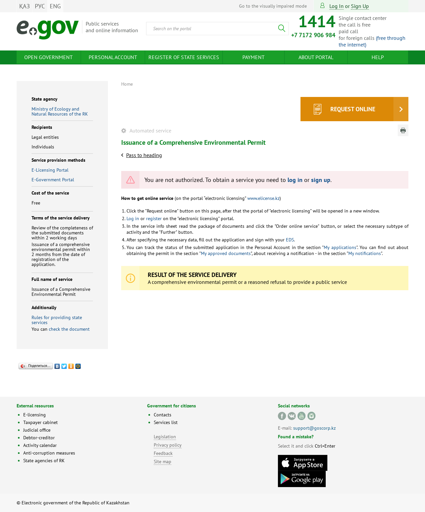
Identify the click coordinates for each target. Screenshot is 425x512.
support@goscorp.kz (314, 428)
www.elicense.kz (263, 198)
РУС (40, 6)
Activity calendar (40, 445)
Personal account (113, 57)
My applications (340, 247)
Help (378, 57)
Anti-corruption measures (49, 453)
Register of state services (183, 57)
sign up (360, 6)
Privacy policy (168, 445)
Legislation (165, 437)
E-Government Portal (53, 180)
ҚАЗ (24, 6)
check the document (69, 329)
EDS (290, 240)
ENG (55, 6)
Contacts (162, 415)
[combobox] (217, 28)
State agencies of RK (44, 461)
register (154, 218)
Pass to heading (144, 155)
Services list (166, 422)
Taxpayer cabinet (40, 422)
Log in (336, 6)
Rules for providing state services (57, 319)
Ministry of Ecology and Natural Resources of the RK (60, 111)
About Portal (315, 57)
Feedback (163, 453)
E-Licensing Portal (50, 170)
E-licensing (34, 415)
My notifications (364, 253)
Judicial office (36, 430)
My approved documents (226, 253)
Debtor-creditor (39, 438)
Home (127, 84)
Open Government (48, 57)
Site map (162, 462)
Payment (253, 57)
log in (295, 180)
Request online (352, 109)
